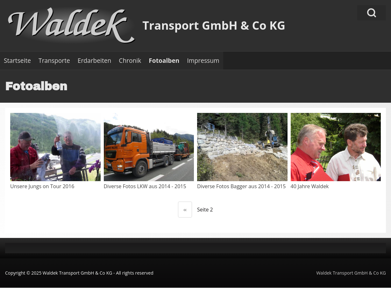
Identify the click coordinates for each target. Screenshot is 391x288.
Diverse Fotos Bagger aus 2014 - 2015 (241, 186)
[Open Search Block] (371, 12)
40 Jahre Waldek (310, 186)
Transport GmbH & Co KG (213, 25)
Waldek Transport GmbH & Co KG (351, 273)
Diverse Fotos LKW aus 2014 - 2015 (145, 186)
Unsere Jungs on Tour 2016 (42, 186)
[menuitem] (17, 61)
